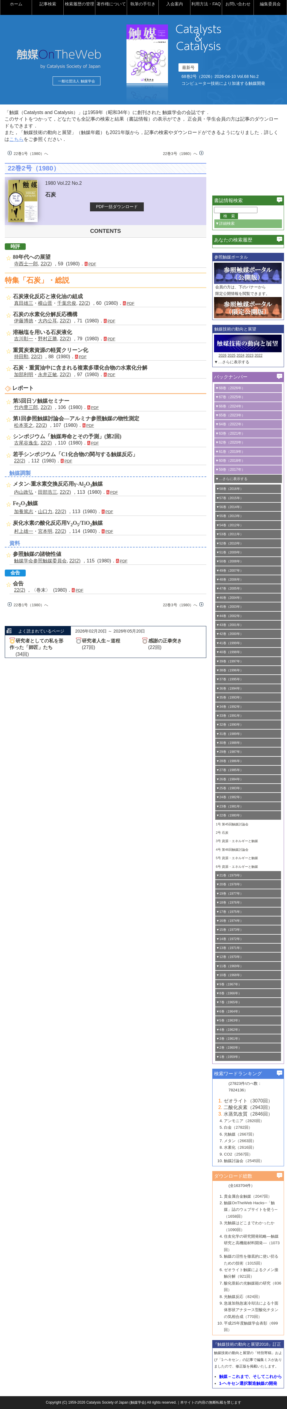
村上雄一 (23, 531)
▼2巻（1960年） (229, 1047)
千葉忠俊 (66, 303)
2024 (240, 355)
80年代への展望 (32, 257)
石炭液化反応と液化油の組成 (48, 296)
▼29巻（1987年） (229, 751)
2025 (232, 355)
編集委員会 (270, 3)
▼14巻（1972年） (229, 939)
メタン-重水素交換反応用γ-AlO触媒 (58, 484)
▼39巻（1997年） (229, 661)
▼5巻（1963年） (229, 1020)
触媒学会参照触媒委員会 (40, 560)
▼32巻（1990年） (229, 724)
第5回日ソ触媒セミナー (41, 401)
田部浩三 (47, 492)
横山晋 (45, 303)
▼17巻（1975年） (229, 911)
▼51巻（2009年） (229, 552)
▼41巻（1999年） (229, 643)
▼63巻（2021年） (230, 433)
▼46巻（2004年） (229, 597)
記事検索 (47, 3)
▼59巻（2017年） (230, 469)
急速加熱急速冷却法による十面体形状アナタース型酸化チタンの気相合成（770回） (251, 1310)
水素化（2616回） (240, 1147)
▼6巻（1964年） (229, 1011)
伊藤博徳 (23, 320)
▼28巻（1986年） (229, 761)
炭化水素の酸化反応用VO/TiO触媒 (58, 523)
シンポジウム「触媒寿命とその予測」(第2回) (67, 436)
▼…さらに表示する (231, 362)
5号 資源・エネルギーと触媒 (237, 858)
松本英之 (23, 425)
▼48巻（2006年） (229, 579)
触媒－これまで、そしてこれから (250, 1376)
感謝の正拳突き (165, 640)
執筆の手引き (142, 3)
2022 (258, 355)
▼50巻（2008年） (229, 561)
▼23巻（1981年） (229, 806)
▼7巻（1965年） (229, 1002)
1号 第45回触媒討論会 (232, 824)
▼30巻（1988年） (229, 743)
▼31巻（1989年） (229, 734)
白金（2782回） (238, 1127)
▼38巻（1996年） (229, 670)
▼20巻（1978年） (229, 884)
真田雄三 (23, 303)
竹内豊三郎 (26, 407)
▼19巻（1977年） (229, 893)
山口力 (45, 511)
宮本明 (45, 531)
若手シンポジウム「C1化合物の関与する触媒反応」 (75, 454)
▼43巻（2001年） (229, 625)
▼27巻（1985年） (229, 770)
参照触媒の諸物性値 (37, 554)
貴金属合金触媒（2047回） (248, 1196)
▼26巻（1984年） (229, 779)
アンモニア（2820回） (244, 1121)
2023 (249, 355)
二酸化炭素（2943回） (248, 1107)
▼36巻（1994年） (229, 688)
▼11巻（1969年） (229, 966)
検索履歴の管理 (79, 3)
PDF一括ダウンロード (117, 206)
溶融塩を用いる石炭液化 (42, 332)
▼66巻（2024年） (230, 406)
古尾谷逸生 (26, 442)
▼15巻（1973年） (229, 929)
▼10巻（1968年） (229, 975)
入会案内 (174, 3)
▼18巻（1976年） (229, 902)
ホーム (16, 3)
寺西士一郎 (26, 263)
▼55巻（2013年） (229, 516)
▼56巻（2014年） (229, 507)
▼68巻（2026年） (230, 388)
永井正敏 (47, 374)
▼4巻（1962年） (229, 1029)
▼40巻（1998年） (229, 652)
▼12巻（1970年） (229, 957)
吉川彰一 (23, 338)
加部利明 (23, 374)
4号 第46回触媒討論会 (232, 849)
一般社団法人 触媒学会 (76, 81)
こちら (16, 139)
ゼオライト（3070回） (248, 1100)
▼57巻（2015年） (229, 498)
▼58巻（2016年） (229, 488)
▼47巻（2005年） (229, 588)
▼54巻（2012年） (229, 525)
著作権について (111, 3)
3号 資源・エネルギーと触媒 (237, 841)
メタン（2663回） (240, 1141)
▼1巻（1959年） (229, 1057)
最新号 (188, 67)
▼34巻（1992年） (229, 706)
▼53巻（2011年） (229, 534)
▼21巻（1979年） (229, 875)
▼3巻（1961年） (229, 1038)
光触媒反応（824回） (243, 1296)
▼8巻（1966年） (229, 993)
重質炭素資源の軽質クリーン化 (50, 350)
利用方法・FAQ (206, 3)
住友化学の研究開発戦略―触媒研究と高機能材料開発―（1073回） (252, 1243)
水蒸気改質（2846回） (248, 1113)
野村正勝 (47, 338)
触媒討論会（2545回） (244, 1161)
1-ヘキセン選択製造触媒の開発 (248, 1383)
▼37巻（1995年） (229, 679)
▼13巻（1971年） (229, 948)
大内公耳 (47, 320)
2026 (223, 355)
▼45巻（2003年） (229, 606)
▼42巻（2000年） (229, 634)
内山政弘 (23, 492)
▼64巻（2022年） (230, 424)
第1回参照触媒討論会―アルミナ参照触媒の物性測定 (76, 419)
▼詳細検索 (225, 223)
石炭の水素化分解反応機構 (45, 314)
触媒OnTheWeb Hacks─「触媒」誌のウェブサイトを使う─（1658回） (250, 1210)
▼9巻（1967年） (229, 984)
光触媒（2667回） (240, 1134)
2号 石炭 (222, 832)
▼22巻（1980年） (229, 815)
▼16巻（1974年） (229, 920)
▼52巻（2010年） (229, 543)
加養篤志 (23, 511)
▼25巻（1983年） (229, 788)
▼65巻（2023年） (230, 415)
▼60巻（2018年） (230, 461)
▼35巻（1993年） (229, 697)
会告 (18, 584)
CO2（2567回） (238, 1154)
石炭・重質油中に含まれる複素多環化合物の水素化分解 (80, 368)
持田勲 (21, 356)
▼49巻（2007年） (229, 570)
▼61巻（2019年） (230, 452)
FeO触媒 (25, 503)
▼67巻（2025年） (230, 397)
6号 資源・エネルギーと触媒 (237, 866)
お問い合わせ (238, 3)
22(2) (46, 263)
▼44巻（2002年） (229, 616)
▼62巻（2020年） (230, 442)
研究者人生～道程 (101, 640)
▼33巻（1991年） (229, 715)
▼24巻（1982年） (229, 797)
